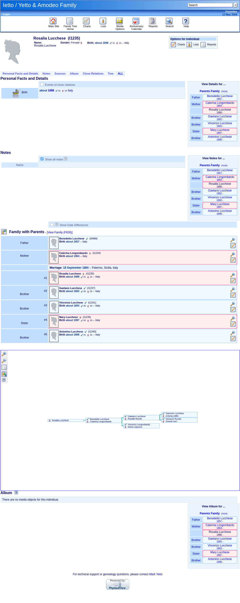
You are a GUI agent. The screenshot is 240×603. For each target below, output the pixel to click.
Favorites (231, 11)
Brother (195, 117)
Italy (70, 90)
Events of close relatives (60, 85)
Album (74, 73)
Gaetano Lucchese (220, 118)
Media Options (120, 26)
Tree (111, 73)
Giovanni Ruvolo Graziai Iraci (171, 420)
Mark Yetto (156, 574)
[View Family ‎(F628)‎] (60, 232)
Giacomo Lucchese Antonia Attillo (173, 414)
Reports (153, 25)
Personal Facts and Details (20, 73)
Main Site (53, 25)
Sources (60, 73)
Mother (196, 104)
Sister (196, 131)
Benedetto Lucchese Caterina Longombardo (99, 420)
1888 (51, 90)
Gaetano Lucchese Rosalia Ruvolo (134, 417)
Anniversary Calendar (136, 26)
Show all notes (54, 159)
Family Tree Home (70, 26)
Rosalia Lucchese (58, 420)
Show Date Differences (71, 225)
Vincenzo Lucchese (220, 124)
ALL (120, 73)
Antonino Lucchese (220, 138)
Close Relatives (93, 73)
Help (186, 25)
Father (196, 97)
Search (169, 25)
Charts (87, 25)
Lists (103, 25)
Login (6, 14)
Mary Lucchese (219, 131)
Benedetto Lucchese (220, 97)
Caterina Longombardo (220, 104)
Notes (46, 73)
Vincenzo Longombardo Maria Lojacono (137, 425)
